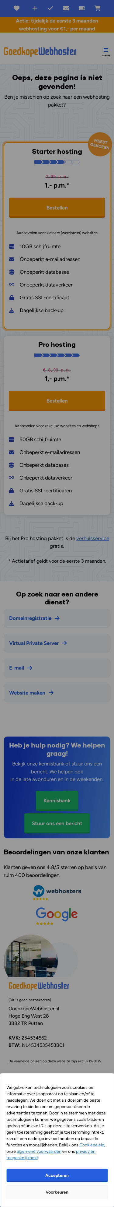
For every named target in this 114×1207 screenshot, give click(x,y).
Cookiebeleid (91, 1145)
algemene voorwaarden (39, 1151)
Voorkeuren (57, 1192)
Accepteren (57, 1175)
